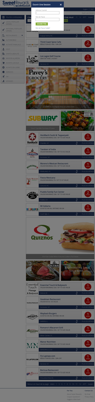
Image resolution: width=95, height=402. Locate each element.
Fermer (61, 4)
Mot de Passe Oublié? (43, 28)
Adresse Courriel (41, 10)
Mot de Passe (40, 17)
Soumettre (41, 24)
